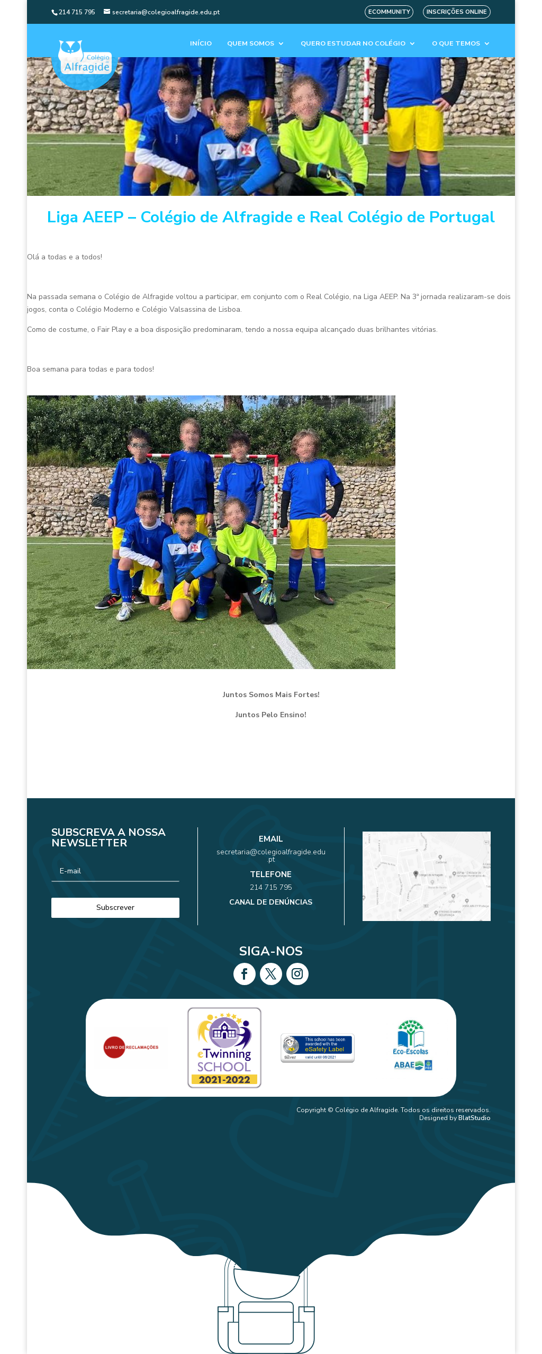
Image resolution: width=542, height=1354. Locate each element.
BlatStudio (474, 1118)
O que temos (456, 44)
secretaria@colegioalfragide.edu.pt (271, 865)
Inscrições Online (457, 12)
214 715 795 (271, 881)
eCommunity (389, 12)
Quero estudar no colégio (353, 44)
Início (201, 44)
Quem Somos (250, 44)
